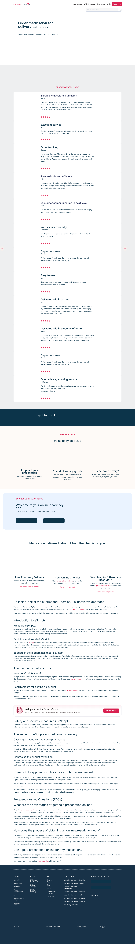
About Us (17, 880)
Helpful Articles (33, 886)
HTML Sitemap (33, 891)
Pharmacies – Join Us (52, 892)
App (15, 895)
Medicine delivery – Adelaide (74, 901)
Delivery (17, 887)
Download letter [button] (111, 711)
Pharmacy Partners (71, 905)
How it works (101, 4)
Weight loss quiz (89, 4)
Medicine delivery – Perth (73, 895)
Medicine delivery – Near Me (74, 880)
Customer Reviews (17, 904)
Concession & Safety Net (19, 899)
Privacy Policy (82, 927)
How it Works (18, 883)
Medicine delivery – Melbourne (71, 887)
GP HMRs (50, 897)
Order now (117, 4)
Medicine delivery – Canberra (74, 898)
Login (109, 4)
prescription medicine (65, 581)
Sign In (49, 885)
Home (49, 888)
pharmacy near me (103, 586)
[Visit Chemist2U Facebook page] (100, 927)
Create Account (50, 881)
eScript (31, 643)
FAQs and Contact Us (34, 881)
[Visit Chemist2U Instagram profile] (103, 927)
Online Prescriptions (18, 891)
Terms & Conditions (53, 927)
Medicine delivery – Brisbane (74, 892)
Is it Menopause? (77, 4)
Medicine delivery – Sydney (74, 883)
